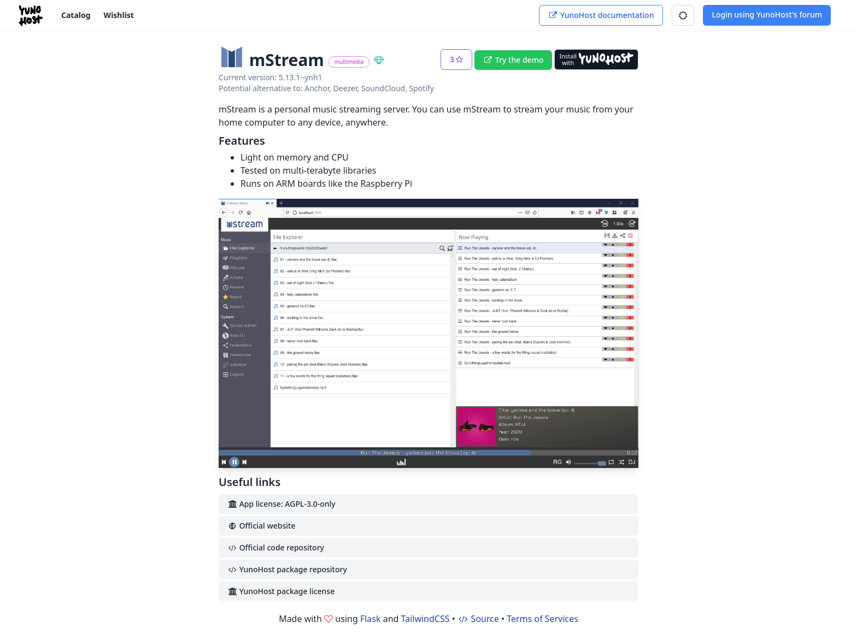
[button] (683, 15)
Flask (370, 619)
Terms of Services (542, 619)
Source (478, 619)
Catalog (76, 15)
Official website (261, 525)
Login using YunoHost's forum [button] (767, 14)
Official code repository (275, 547)
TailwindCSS (425, 619)
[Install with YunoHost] (596, 59)
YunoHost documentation (601, 15)
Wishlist (119, 15)
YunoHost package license (280, 591)
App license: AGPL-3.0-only (281, 504)
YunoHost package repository (287, 569)
